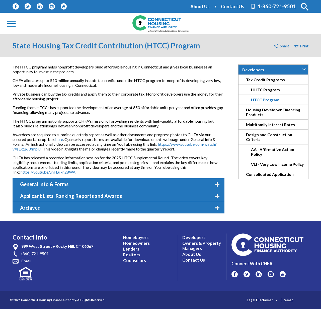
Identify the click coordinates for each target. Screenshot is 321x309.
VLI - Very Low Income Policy (277, 164)
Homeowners (136, 243)
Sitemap (286, 300)
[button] (304, 7)
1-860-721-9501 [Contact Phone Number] (277, 6)
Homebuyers (135, 237)
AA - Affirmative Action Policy (272, 152)
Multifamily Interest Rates (270, 124)
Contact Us (232, 6)
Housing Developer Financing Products (273, 112)
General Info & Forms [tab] (119, 184)
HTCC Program (265, 99)
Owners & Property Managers (201, 246)
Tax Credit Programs (265, 79)
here (59, 139)
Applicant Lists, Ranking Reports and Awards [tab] (119, 196)
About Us (200, 6)
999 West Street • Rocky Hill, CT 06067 (57, 246)
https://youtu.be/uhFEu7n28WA (48, 172)
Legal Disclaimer (260, 300)
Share (284, 45)
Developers (253, 69)
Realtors (131, 254)
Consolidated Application (270, 174)
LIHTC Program (265, 89)
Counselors (134, 260)
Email (26, 260)
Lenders (131, 249)
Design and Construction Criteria (269, 137)
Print (301, 45)
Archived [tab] (119, 208)
